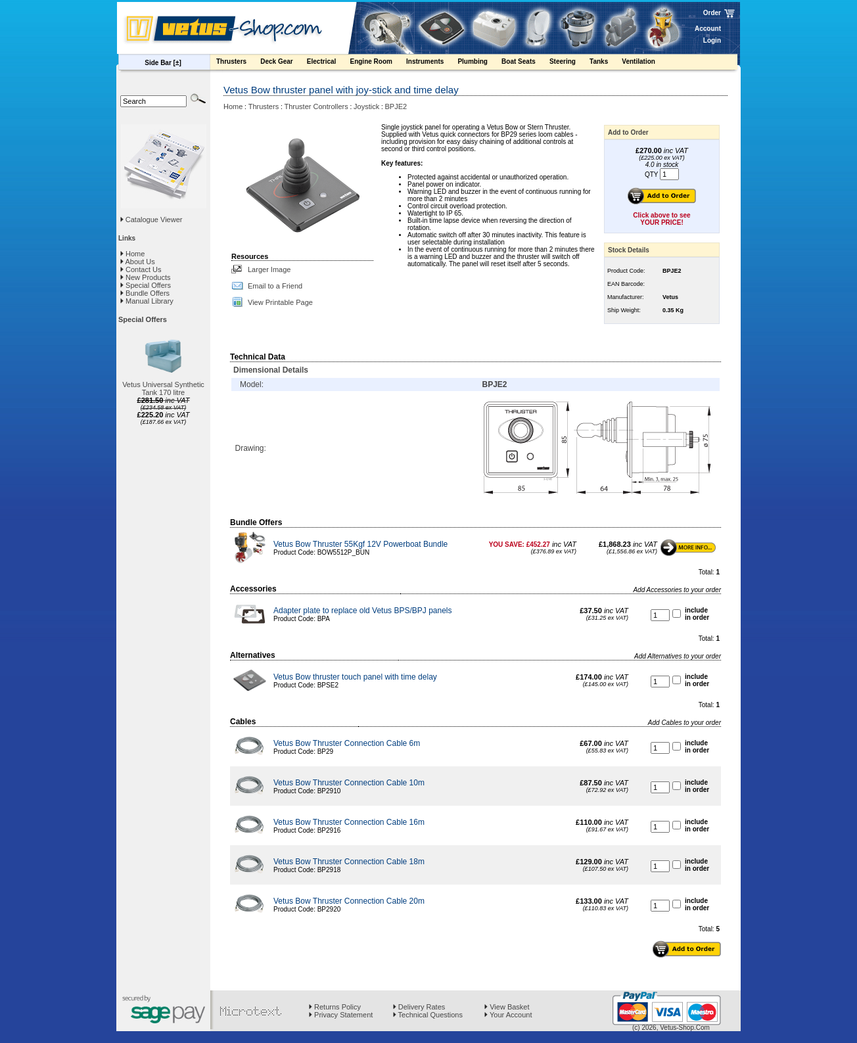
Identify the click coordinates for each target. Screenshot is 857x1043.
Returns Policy (335, 1007)
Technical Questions (428, 1015)
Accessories (253, 588)
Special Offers (145, 285)
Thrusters (238, 63)
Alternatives (252, 655)
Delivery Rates (419, 1007)
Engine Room (377, 63)
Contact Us (140, 269)
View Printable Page (280, 302)
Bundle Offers (145, 293)
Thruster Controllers (316, 106)
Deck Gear (283, 63)
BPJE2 (396, 106)
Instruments (431, 63)
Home (132, 254)
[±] (177, 62)
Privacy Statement (341, 1015)
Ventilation (644, 63)
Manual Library (147, 301)
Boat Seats (525, 63)
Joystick (366, 106)
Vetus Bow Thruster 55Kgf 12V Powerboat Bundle (360, 544)
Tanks (605, 63)
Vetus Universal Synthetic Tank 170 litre (163, 388)
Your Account (508, 1015)
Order (712, 12)
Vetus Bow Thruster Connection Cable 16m (349, 822)
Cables (243, 721)
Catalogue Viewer (154, 219)
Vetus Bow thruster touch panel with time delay (355, 677)
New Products (145, 277)
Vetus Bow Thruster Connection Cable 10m (349, 782)
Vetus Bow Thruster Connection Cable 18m (349, 861)
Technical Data (257, 356)
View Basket (506, 1007)
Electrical (328, 63)
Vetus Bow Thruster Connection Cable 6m (346, 743)
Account (708, 28)
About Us (137, 262)
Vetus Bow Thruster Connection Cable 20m (349, 901)
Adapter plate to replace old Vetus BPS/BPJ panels (362, 610)
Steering (569, 63)
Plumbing (479, 63)
